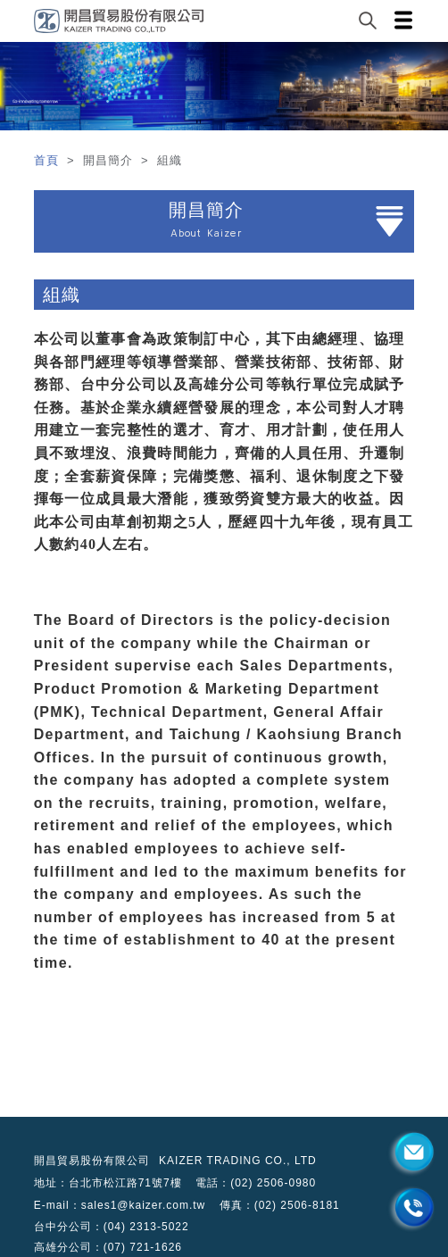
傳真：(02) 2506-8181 (280, 1205)
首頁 (48, 160)
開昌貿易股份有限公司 (92, 1160)
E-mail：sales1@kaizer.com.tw (120, 1205)
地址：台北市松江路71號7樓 (108, 1183)
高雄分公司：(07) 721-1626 (108, 1247)
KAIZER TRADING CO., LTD (238, 1160)
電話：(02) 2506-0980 (255, 1183)
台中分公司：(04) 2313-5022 (111, 1226)
